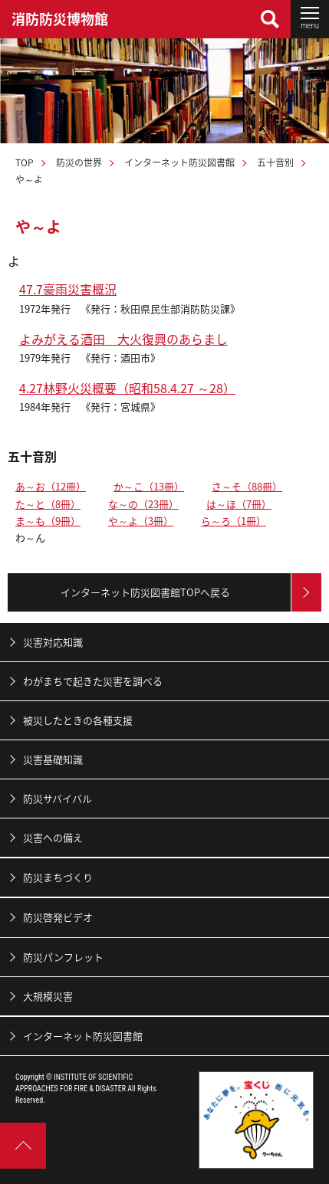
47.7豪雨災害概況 (68, 289)
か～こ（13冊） (149, 486)
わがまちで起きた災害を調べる (93, 681)
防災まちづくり (58, 877)
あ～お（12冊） (50, 486)
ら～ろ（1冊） (233, 520)
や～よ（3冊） (140, 520)
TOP (24, 162)
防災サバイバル (57, 798)
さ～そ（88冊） (247, 486)
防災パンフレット (63, 956)
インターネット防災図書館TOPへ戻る (145, 592)
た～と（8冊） (48, 504)
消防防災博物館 (60, 18)
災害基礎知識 (53, 759)
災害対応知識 (53, 642)
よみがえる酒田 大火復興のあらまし (123, 339)
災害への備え (53, 837)
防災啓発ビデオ (58, 917)
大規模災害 (48, 996)
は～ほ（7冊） (238, 504)
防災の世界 (79, 162)
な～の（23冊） (143, 504)
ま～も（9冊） (48, 520)
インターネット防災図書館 (179, 162)
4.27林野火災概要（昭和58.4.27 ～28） (127, 388)
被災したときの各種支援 (78, 720)
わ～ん (30, 537)
